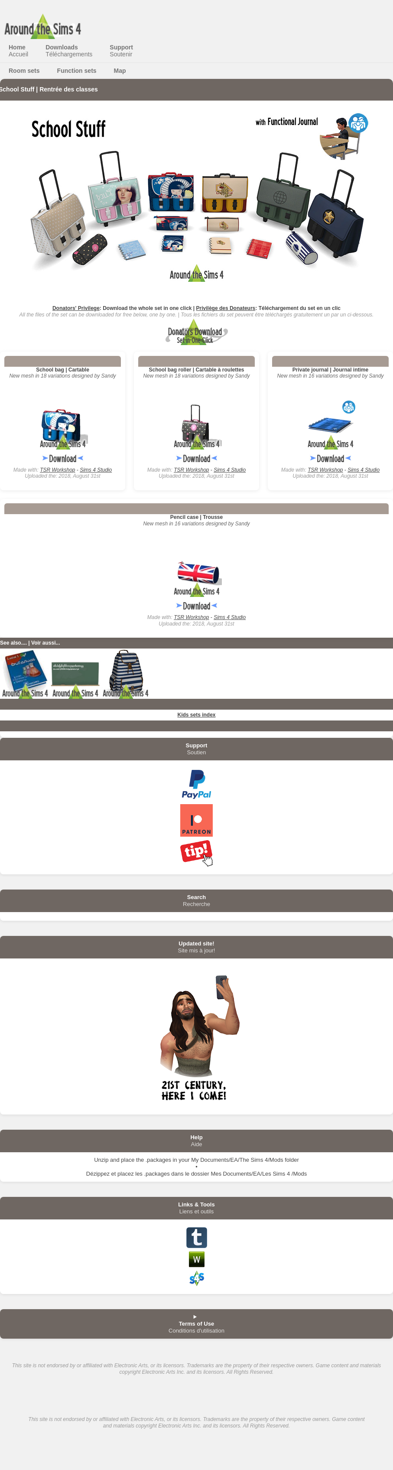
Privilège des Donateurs (226, 308)
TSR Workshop (57, 470)
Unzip (101, 1160)
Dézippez (98, 1173)
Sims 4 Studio (96, 470)
